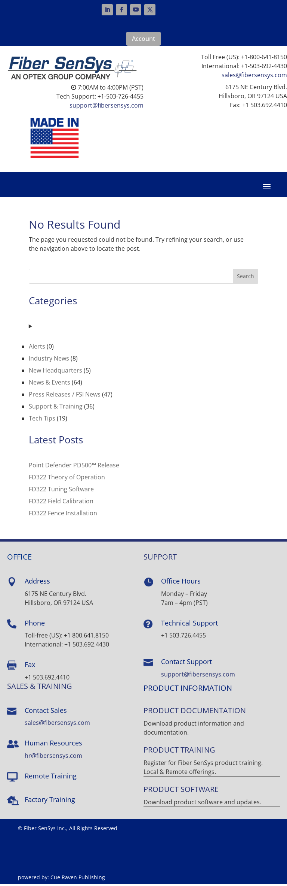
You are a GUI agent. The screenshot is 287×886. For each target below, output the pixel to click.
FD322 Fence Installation (63, 515)
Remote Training (51, 778)
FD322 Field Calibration (61, 503)
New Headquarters (55, 372)
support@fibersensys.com (107, 105)
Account (143, 38)
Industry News (49, 360)
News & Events (49, 384)
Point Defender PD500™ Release (74, 467)
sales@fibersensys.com (254, 75)
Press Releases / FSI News (65, 396)
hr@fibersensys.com (53, 758)
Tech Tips (42, 420)
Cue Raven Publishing (77, 879)
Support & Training (56, 408)
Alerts (37, 348)
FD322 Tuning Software (61, 491)
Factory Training (50, 801)
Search (245, 278)
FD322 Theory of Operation (67, 479)
